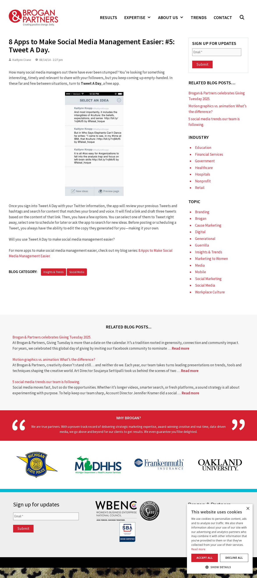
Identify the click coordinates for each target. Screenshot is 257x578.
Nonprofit (203, 181)
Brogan (200, 218)
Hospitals (202, 174)
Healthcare (204, 167)
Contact (223, 17)
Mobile (200, 272)
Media (200, 265)
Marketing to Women (211, 258)
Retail (199, 187)
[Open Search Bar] (242, 17)
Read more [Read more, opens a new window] (198, 549)
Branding (202, 212)
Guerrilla (202, 245)
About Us (172, 17)
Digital (200, 231)
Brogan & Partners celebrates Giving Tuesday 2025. (51, 337)
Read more (180, 348)
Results (108, 17)
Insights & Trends (53, 272)
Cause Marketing (208, 225)
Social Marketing (208, 278)
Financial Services (209, 154)
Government (205, 161)
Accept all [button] (205, 558)
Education (203, 147)
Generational (205, 238)
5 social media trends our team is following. (46, 381)
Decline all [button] (234, 558)
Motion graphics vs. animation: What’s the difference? (53, 359)
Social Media (76, 272)
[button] (219, 567)
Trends (199, 17)
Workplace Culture (210, 292)
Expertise (139, 17)
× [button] (247, 508)
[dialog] (220, 539)
